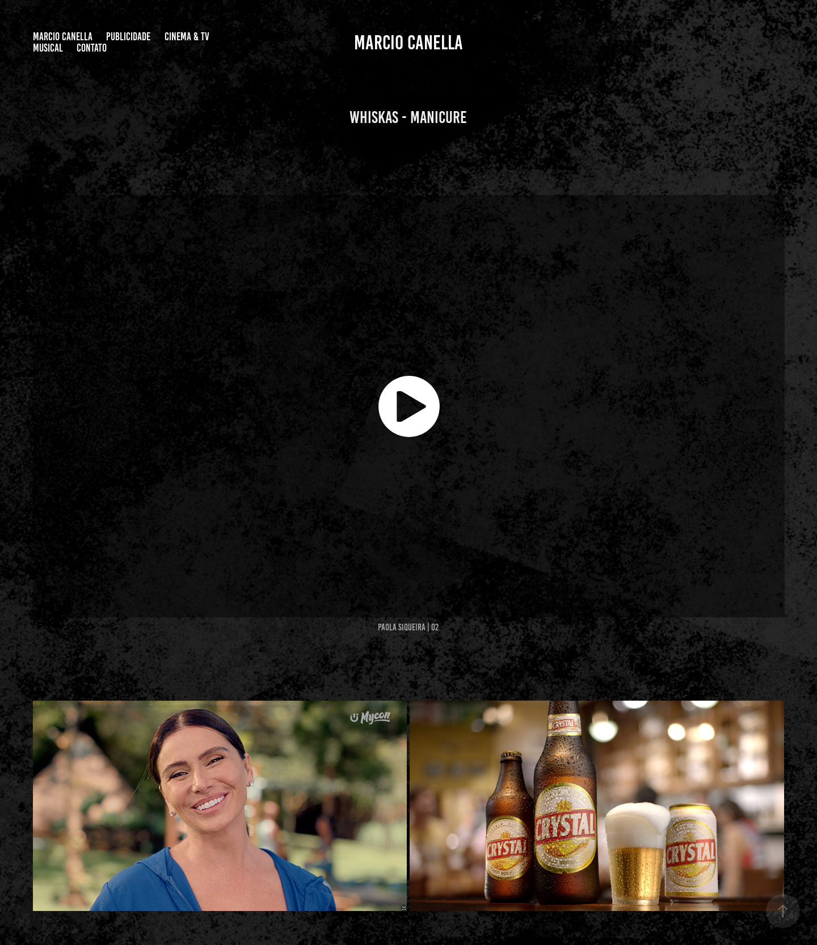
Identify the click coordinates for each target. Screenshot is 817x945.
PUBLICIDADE (128, 37)
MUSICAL (48, 48)
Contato (92, 48)
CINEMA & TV (187, 37)
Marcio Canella (62, 37)
